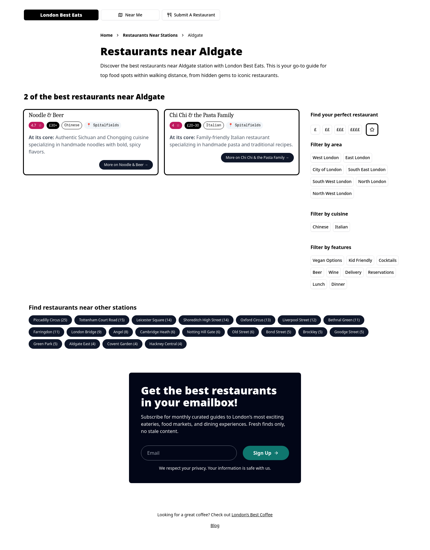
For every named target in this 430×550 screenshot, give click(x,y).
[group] (336, 129)
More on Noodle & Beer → (126, 164)
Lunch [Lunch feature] (319, 284)
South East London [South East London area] (367, 169)
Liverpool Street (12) (299, 319)
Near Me (130, 15)
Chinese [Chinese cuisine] (320, 227)
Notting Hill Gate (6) (203, 331)
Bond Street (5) (278, 331)
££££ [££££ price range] (355, 129)
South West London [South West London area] (332, 181)
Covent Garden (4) (122, 343)
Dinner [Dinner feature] (338, 284)
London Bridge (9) (86, 331)
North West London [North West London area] (332, 193)
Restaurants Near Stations (150, 35)
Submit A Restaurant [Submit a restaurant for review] (191, 15)
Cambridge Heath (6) (157, 331)
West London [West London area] (326, 157)
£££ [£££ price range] (340, 129)
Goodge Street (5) (349, 331)
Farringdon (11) (46, 331)
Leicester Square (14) (153, 319)
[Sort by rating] (372, 129)
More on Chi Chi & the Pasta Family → (257, 157)
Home (106, 35)
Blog (215, 525)
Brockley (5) (312, 331)
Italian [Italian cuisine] (341, 227)
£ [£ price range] (315, 129)
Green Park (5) (45, 343)
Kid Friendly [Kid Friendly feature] (360, 260)
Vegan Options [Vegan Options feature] (327, 260)
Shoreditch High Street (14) (205, 319)
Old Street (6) (243, 331)
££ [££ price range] (327, 129)
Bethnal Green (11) (344, 319)
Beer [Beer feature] (317, 272)
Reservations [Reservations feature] (381, 272)
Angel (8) (120, 331)
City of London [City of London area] (327, 169)
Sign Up (265, 453)
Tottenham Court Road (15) (102, 319)
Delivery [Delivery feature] (353, 272)
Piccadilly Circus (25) (50, 319)
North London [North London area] (372, 181)
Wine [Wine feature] (333, 272)
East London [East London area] (357, 157)
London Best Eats (61, 15)
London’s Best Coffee (252, 514)
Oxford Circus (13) (256, 319)
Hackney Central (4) (166, 343)
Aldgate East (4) (82, 343)
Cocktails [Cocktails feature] (388, 260)
